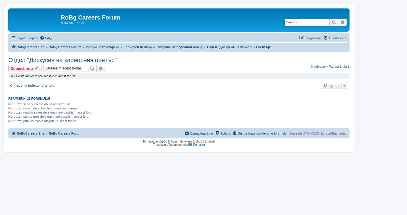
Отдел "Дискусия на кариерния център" (62, 60)
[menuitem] (46, 38)
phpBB (163, 141)
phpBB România (194, 144)
